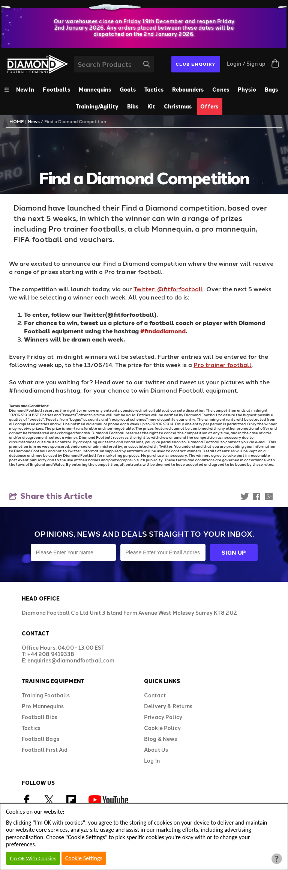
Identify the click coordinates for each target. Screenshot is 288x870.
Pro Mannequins (43, 706)
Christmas (178, 106)
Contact (155, 695)
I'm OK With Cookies (33, 858)
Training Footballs (46, 695)
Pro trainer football (223, 364)
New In (25, 89)
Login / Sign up (246, 63)
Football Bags (40, 739)
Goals (128, 89)
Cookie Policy (162, 728)
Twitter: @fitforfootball (168, 288)
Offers (209, 106)
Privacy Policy (163, 717)
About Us (156, 750)
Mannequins (95, 89)
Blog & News (160, 739)
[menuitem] (57, 89)
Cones (220, 89)
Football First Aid (45, 750)
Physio (247, 89)
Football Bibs (39, 717)
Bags (271, 89)
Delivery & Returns (168, 706)
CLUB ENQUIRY (196, 63)
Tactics (154, 89)
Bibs (133, 106)
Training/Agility (97, 106)
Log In (152, 760)
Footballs (56, 89)
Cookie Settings (83, 858)
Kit (151, 106)
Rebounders (188, 89)
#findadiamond (163, 330)
